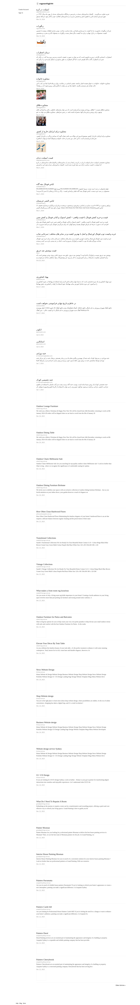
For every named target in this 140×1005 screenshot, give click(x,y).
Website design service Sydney (49, 757)
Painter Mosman (43, 837)
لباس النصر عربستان (45, 203)
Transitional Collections (46, 544)
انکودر (39, 333)
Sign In (19, 13)
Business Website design (46, 730)
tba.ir (38, 256)
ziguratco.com (40, 29)
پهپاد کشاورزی (42, 280)
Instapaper (21, 3)
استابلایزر (40, 346)
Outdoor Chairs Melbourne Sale (49, 464)
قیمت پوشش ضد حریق (46, 254)
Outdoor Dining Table (45, 438)
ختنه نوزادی (41, 358)
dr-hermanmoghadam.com (44, 360)
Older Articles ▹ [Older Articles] (121, 996)
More (25, 1003)
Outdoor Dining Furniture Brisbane (50, 491)
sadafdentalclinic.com (42, 12)
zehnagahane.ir (40, 55)
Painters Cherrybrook (45, 970)
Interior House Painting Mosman (49, 863)
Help (17, 1003)
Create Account (22, 10)
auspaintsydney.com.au (43, 892)
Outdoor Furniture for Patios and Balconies (54, 624)
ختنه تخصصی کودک (44, 384)
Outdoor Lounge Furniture (47, 411)
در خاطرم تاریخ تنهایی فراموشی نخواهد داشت (56, 307)
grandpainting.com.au (43, 813)
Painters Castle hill (44, 917)
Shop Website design (44, 704)
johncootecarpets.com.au (43, 520)
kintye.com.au (40, 680)
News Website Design (45, 677)
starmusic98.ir (40, 309)
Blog (20, 1003)
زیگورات (40, 26)
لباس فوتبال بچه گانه (45, 186)
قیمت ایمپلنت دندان (44, 159)
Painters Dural (42, 943)
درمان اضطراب (42, 53)
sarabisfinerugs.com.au (43, 546)
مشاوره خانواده (42, 80)
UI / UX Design (42, 784)
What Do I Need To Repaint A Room (51, 810)
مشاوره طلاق (42, 106)
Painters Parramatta (44, 890)
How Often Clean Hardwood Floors (51, 517)
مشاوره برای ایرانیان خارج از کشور (51, 133)
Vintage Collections (44, 571)
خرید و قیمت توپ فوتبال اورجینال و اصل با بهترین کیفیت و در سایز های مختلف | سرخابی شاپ (76, 237)
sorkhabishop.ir (41, 188)
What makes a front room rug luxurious (52, 597)
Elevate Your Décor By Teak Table (50, 651)
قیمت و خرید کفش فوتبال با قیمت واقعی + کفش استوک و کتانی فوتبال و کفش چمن (72, 220)
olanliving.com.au (41, 413)
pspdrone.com (40, 283)
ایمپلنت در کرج (42, 9)
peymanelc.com (41, 336)
